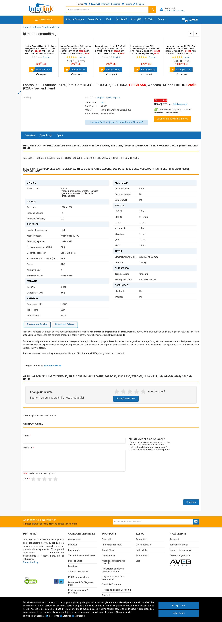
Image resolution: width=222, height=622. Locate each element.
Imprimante (74, 550)
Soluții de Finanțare (111, 584)
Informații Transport (112, 544)
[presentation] (46, 492)
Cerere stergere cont (180, 555)
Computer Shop (31, 562)
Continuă (191, 502)
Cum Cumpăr (108, 555)
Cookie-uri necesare (36, 616)
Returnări (174, 539)
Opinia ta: (27, 447)
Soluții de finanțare (75, 19)
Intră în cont (169, 10)
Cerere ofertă (94, 19)
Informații (105, 4)
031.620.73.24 (92, 3)
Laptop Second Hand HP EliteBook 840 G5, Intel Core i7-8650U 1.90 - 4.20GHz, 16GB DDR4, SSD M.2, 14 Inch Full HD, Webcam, (181, 51)
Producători (141, 539)
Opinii (60, 135)
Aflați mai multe (123, 612)
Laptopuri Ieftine (52, 365)
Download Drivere (64, 324)
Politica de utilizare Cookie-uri (116, 590)
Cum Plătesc (108, 550)
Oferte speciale (143, 544)
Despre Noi (107, 539)
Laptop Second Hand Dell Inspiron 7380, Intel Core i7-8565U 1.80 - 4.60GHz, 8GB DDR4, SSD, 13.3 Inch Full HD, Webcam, (75, 51)
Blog (138, 561)
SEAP (108, 19)
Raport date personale (180, 550)
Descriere (30, 135)
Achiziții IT (136, 19)
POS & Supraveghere (78, 577)
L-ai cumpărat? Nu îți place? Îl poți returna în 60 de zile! (116, 122)
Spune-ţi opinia (113, 98)
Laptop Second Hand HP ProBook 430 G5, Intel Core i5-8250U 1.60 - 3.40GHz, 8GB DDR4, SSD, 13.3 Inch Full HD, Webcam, (110, 51)
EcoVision (149, 19)
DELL (103, 102)
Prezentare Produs (37, 324)
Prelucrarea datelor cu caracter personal (113, 569)
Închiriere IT (121, 19)
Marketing (80, 616)
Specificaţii (46, 135)
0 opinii (100, 98)
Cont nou (181, 10)
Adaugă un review (126, 398)
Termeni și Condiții (179, 544)
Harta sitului (141, 550)
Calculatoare (74, 539)
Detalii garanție (180, 104)
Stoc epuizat (142, 555)
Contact (162, 19)
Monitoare (73, 566)
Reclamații (116, 4)
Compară (41, 74)
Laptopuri (73, 544)
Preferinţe (54, 616)
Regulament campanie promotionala (113, 577)
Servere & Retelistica (78, 571)
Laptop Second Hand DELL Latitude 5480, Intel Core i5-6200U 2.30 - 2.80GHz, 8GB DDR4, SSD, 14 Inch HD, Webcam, (145, 51)
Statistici (67, 616)
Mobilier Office (75, 561)
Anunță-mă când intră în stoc (172, 118)
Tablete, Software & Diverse (81, 555)
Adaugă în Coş (39, 69)
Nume (26, 435)
